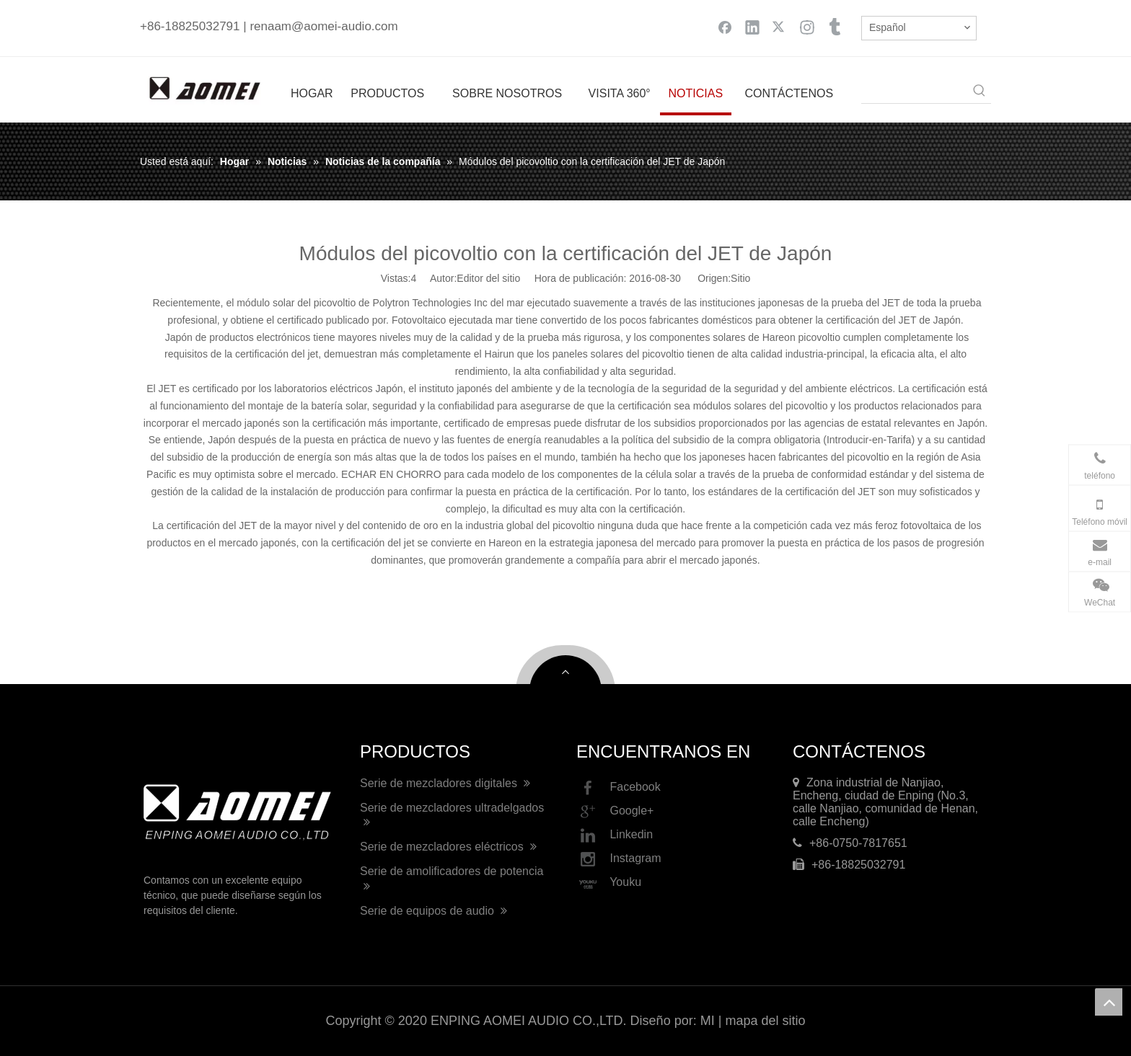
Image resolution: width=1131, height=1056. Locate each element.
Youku (608, 883)
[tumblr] (834, 26)
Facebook (618, 787)
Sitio (740, 278)
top (1108, 1002)
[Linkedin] (752, 26)
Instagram (618, 859)
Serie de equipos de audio (433, 911)
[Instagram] (807, 26)
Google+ (614, 811)
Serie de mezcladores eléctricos (448, 846)
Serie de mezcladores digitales (445, 783)
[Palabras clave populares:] (979, 91)
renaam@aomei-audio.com (323, 26)
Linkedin (614, 835)
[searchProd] (914, 91)
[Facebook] (724, 26)
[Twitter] (779, 26)
